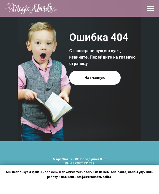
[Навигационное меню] (150, 8)
